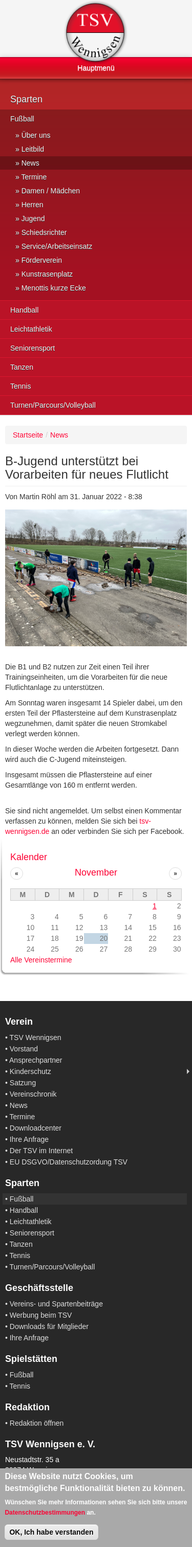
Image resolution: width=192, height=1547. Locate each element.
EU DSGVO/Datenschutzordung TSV (68, 1162)
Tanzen (21, 367)
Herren (33, 205)
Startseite (28, 435)
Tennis (20, 386)
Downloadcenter (35, 1128)
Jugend (33, 218)
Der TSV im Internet (41, 1150)
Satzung (23, 1083)
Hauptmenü (95, 68)
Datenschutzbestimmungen (45, 1512)
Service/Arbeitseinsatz (57, 246)
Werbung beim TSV (41, 1315)
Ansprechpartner (35, 1060)
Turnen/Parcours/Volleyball (53, 405)
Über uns (36, 135)
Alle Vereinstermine (41, 960)
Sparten (26, 99)
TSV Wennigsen (35, 1037)
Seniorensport (32, 348)
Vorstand (24, 1049)
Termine (34, 177)
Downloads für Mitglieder (49, 1326)
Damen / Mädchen (51, 191)
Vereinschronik (33, 1094)
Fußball (22, 119)
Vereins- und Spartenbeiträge (56, 1304)
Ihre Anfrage (29, 1139)
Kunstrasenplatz (47, 274)
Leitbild (33, 149)
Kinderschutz (30, 1071)
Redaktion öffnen (37, 1423)
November (96, 872)
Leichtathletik (31, 329)
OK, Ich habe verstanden (51, 1532)
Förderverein (42, 260)
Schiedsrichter (44, 232)
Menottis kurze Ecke (54, 288)
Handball (24, 310)
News (30, 163)
